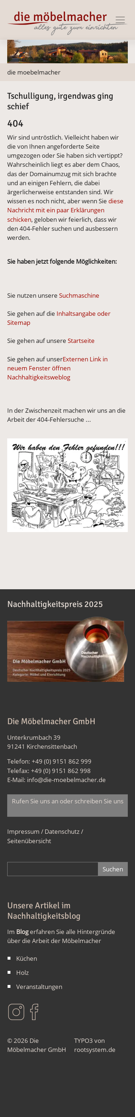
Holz (22, 972)
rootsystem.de (95, 1049)
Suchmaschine (79, 295)
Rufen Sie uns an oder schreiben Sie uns (67, 805)
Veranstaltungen (39, 986)
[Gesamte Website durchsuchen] (52, 869)
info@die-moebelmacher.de (66, 780)
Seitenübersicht (29, 841)
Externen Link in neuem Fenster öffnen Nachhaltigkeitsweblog (57, 368)
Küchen (26, 958)
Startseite (81, 340)
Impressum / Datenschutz (43, 831)
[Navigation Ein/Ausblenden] (120, 20)
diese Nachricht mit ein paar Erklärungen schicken (65, 210)
